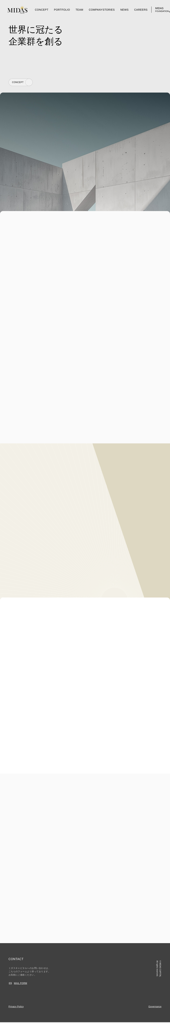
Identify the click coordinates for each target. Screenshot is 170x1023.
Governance (154, 1007)
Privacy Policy (16, 1007)
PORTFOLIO (62, 9)
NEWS (124, 9)
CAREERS (141, 9)
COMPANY (96, 9)
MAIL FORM (20, 984)
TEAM (79, 9)
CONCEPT (41, 9)
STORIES (109, 9)
